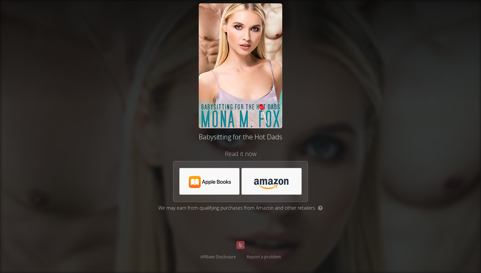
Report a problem (264, 257)
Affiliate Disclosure (218, 257)
